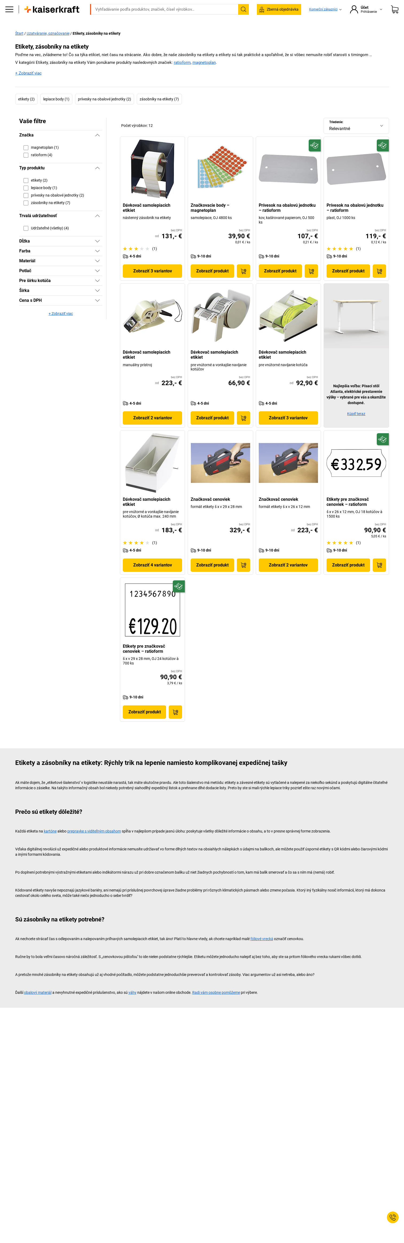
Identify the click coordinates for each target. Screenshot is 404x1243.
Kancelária (91, 32)
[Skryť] (97, 146)
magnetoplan (204, 73)
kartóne (50, 842)
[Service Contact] (393, 1217)
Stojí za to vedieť (322, 32)
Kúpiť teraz (356, 425)
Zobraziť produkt (212, 282)
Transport (168, 32)
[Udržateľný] (315, 156)
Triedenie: (336, 133)
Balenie (236, 32)
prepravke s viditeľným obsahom (94, 842)
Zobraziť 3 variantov (152, 282)
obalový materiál (38, 1004)
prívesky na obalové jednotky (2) (104, 110)
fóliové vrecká (261, 950)
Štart (19, 44)
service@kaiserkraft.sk (281, 4)
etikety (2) (26, 110)
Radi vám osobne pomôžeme (216, 1004)
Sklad (145, 32)
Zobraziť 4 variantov (152, 575)
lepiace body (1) (56, 110)
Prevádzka (120, 32)
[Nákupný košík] (394, 17)
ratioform (182, 73)
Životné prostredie (203, 32)
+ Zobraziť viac (28, 84)
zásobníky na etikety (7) (159, 110)
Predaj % (355, 32)
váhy (132, 1004)
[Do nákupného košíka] (243, 282)
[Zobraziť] (97, 252)
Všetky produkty (58, 32)
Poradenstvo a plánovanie (275, 32)
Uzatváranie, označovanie (48, 44)
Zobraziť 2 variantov (152, 429)
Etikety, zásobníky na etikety (96, 44)
